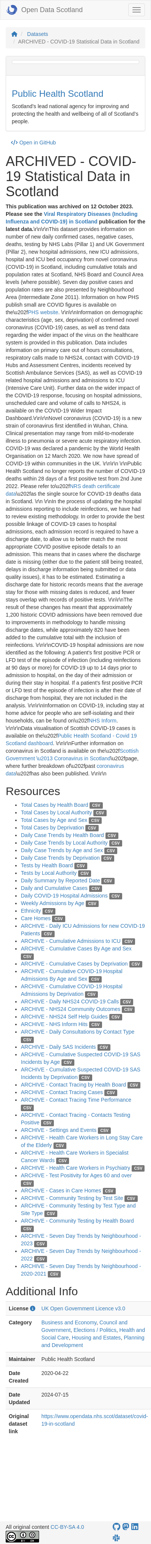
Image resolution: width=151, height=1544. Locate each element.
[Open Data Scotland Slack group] (116, 1538)
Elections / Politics (95, 1330)
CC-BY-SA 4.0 (67, 1527)
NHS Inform (102, 721)
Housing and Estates (96, 1338)
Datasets (37, 34)
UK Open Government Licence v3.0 (83, 1308)
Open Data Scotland (44, 10)
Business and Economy (68, 1322)
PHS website (43, 312)
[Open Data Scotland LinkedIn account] (134, 1526)
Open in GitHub (33, 143)
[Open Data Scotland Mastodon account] (125, 1526)
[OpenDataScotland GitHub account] (116, 1526)
